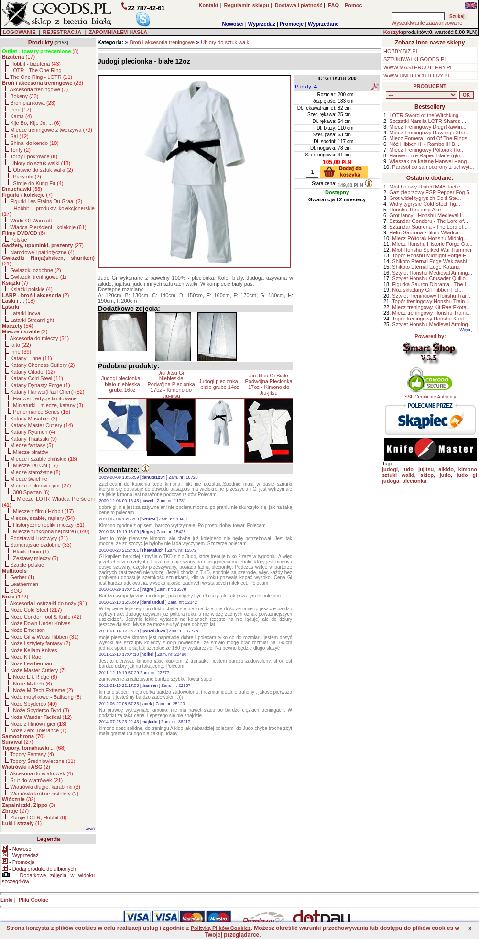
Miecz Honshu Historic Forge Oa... (432, 244)
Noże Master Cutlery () (38, 670)
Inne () (20, 109)
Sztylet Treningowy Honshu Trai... (431, 295)
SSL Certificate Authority (430, 394)
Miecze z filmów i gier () (40, 485)
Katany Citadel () (32, 372)
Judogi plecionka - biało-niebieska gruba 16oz (122, 384)
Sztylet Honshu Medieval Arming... (432, 273)
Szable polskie (27, 565)
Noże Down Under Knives (40, 623)
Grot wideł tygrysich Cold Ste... (425, 198)
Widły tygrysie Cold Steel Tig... (424, 204)
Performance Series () (41, 412)
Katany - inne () (31, 358)
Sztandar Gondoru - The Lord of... (428, 221)
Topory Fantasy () (32, 754)
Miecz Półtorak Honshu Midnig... (430, 238)
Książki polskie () (31, 289)
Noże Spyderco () (33, 704)
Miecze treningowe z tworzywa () (51, 130)
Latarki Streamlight (32, 320)
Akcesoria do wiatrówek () (41, 773)
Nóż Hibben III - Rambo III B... (424, 144)
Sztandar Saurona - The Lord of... (428, 227)
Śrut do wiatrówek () (36, 780)
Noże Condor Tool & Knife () (45, 616)
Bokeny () (24, 96)
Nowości (233, 24)
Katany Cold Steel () (36, 378)
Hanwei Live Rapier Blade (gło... (426, 155)
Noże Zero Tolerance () (38, 730)
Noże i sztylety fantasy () (40, 643)
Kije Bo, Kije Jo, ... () (35, 123)
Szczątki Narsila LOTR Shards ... (427, 121)
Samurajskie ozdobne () (40, 545)
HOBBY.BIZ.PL (401, 51)
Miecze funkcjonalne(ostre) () (51, 531)
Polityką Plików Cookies (221, 928)
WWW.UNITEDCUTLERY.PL (417, 75)
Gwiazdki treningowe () (38, 277)
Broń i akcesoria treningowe (162, 42)
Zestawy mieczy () (35, 558)
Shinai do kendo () (34, 143)
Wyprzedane (323, 24)
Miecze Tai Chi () (35, 465)
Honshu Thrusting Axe (415, 209)
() (40, 51)
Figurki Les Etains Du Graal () (46, 201)
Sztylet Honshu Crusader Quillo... (431, 278)
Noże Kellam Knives (33, 650)
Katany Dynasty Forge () (40, 385)
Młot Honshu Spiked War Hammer (431, 250)
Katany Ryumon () (32, 432)
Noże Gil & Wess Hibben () (44, 637)
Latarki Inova (25, 313)
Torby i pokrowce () (33, 156)
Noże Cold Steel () (36, 610)
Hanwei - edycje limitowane (44, 398)
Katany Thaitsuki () (33, 439)
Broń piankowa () (32, 103)
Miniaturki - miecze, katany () (48, 405)
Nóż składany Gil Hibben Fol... (427, 290)
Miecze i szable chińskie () (43, 459)
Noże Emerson (27, 630)
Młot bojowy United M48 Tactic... (427, 186)
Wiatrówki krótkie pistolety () (44, 793)
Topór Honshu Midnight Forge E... (431, 255)
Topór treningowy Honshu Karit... (430, 318)
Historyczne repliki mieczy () (48, 525)
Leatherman (24, 584)
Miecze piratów (30, 452)
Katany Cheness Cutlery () (42, 365)
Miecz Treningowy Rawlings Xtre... (429, 132)
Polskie (18, 240)
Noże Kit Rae (25, 657)
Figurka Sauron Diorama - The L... (432, 284)
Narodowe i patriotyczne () (42, 252)
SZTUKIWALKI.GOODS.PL (415, 59)
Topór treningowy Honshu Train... (430, 301)
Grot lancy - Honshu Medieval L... (428, 215)
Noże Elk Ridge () (35, 677)
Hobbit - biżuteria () (35, 63)
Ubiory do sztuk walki (225, 42)
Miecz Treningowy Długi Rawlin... (427, 127)
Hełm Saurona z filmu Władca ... (426, 232)
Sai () (19, 136)
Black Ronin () (31, 551)
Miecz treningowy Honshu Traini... (431, 313)
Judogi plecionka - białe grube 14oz (220, 384)
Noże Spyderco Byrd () (41, 710)
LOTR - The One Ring (35, 70)
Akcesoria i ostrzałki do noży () (48, 603)
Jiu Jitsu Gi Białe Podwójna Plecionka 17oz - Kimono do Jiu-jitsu (268, 384)
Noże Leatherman (31, 663)
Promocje (292, 24)
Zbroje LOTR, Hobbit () (38, 817)
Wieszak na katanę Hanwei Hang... (430, 161)
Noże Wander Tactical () (41, 717)
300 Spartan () (31, 492)
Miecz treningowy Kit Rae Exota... (431, 307)
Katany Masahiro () (33, 418)
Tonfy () (20, 150)
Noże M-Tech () (32, 683)
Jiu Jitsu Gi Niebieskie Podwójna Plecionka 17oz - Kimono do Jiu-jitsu (171, 384)
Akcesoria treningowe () (39, 89)
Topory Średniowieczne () (42, 761)
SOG (16, 591)
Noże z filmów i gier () (38, 724)
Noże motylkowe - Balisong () (45, 697)
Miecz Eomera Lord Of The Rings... (430, 138)
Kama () (21, 116)
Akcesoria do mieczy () (39, 338)
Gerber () (22, 577)
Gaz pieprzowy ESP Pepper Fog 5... (431, 192)
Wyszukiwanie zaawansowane (427, 23)
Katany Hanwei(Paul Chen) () (47, 392)
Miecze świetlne (28, 479)
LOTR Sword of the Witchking (423, 115)
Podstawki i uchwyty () (39, 538)
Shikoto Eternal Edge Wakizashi (429, 261)
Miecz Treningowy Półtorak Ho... (427, 150)
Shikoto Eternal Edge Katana (425, 267)
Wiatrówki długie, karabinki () (45, 787)
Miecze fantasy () (31, 445)
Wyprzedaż (261, 24)
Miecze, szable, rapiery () (42, 518)
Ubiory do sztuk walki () (40, 163)
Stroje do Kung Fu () (38, 183)
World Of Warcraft (31, 220)
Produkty (40, 42)
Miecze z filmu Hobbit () (43, 511)
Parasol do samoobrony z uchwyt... (433, 167)
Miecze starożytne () (35, 472)
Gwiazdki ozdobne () (35, 270)
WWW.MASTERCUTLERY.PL (418, 67)
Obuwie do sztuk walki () (43, 170)
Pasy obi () (27, 176)
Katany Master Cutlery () (41, 425)
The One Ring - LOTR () (41, 77)
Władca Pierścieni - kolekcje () (48, 227)
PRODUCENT (429, 86)
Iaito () (20, 345)
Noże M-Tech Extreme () (43, 690)
